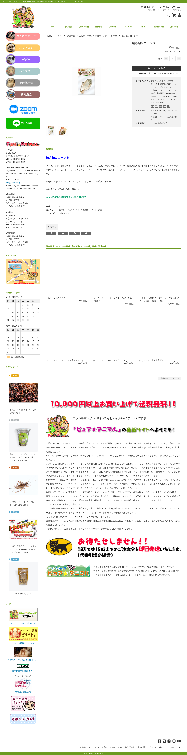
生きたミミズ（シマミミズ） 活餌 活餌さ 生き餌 (23, 411)
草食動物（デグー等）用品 (105, 36)
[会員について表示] (178, 15)
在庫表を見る (146, 73)
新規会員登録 (159, 27)
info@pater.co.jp (13, 182)
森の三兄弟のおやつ (56, 298)
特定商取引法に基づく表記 (135, 747)
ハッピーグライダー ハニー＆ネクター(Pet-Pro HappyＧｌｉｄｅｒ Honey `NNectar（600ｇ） (23, 549)
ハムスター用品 (84, 36)
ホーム (53, 27)
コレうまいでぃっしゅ (23, 594)
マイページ (128, 27)
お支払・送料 (83, 27)
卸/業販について (116, 747)
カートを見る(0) (162, 73)
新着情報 (98, 27)
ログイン (143, 27)
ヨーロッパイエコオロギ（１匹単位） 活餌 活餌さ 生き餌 (23, 503)
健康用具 (71, 36)
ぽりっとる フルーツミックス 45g (110, 360)
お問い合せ (173, 27)
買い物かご (113, 27)
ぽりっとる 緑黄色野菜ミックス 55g (157, 360)
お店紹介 (68, 27)
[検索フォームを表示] (168, 15)
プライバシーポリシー (157, 747)
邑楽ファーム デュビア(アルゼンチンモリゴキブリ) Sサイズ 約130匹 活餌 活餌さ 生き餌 (23, 457)
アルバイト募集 (101, 747)
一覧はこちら (170, 378)
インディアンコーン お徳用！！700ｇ (65, 360)
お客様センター (86, 747)
